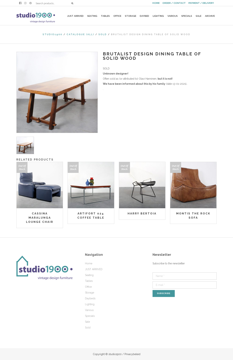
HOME (156, 3)
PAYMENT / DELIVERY (201, 3)
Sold (102, 34)
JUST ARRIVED (93, 269)
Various (89, 310)
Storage (89, 292)
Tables (89, 280)
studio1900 (52, 34)
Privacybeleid (132, 354)
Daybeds (90, 298)
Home (88, 263)
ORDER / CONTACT (174, 3)
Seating (89, 275)
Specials (90, 315)
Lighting (89, 304)
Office (88, 286)
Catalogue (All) (80, 34)
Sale (87, 321)
